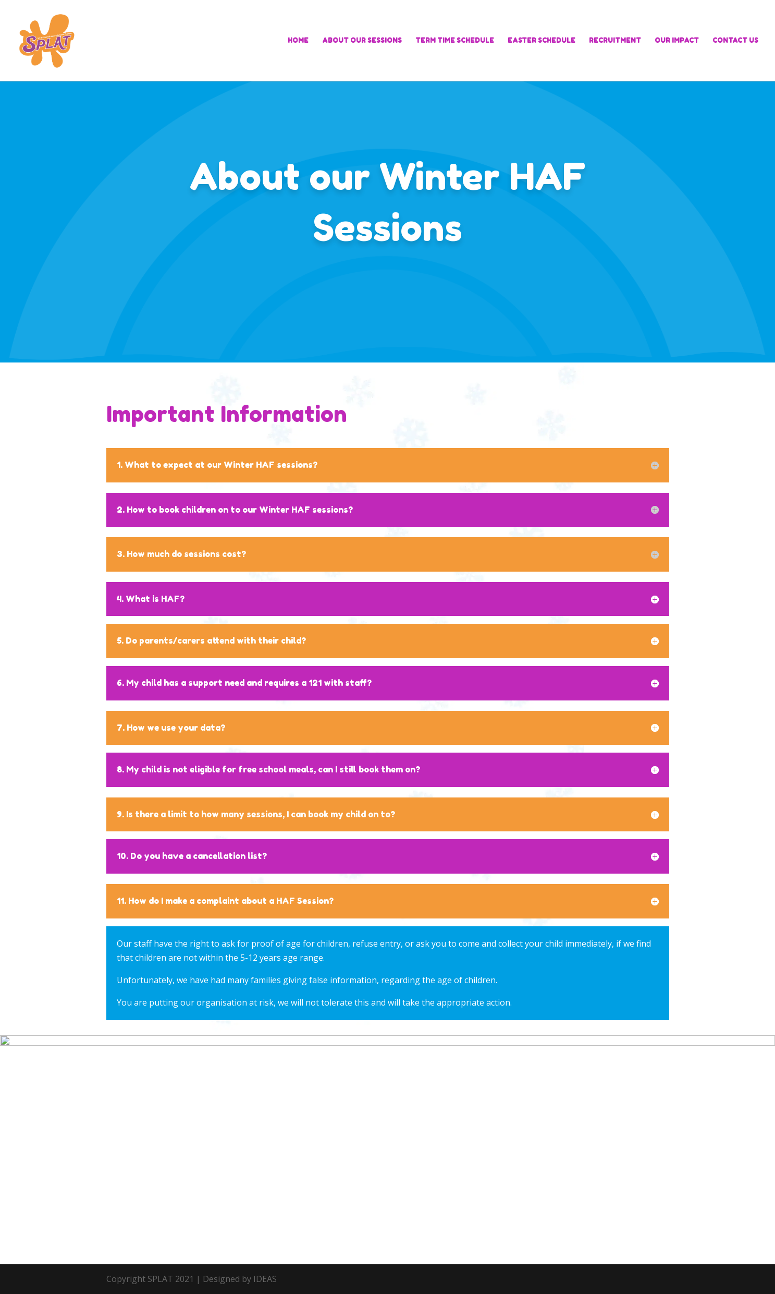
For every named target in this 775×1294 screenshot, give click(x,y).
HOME (298, 40)
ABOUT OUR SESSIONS (362, 40)
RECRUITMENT (615, 40)
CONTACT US (735, 40)
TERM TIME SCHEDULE (454, 40)
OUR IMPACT (677, 40)
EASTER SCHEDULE (541, 40)
